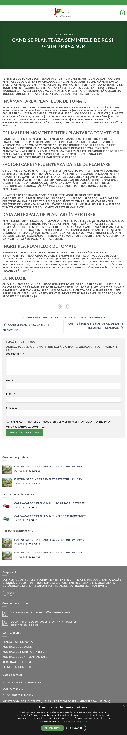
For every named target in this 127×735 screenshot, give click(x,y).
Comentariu (15, 354)
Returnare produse (17, 661)
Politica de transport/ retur (24, 651)
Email (10, 394)
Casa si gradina (63, 34)
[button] (4, 13)
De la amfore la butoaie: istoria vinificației (43, 621)
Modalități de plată (17, 641)
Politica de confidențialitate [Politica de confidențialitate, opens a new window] (74, 721)
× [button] (123, 706)
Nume (10, 380)
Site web (11, 407)
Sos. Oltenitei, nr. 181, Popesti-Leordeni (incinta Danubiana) (65, 701)
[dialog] (63, 719)
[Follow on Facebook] (5, 593)
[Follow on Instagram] (11, 593)
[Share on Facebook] (66, 306)
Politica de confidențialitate (24, 656)
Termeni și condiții (16, 666)
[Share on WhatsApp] (60, 306)
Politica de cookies (17, 646)
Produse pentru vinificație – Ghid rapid (40, 612)
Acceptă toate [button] (52, 728)
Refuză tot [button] (76, 728)
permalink (98, 317)
